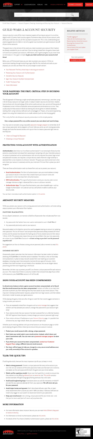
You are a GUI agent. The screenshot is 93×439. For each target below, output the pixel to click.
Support (17, 4)
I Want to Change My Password (15, 136)
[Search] (40, 15)
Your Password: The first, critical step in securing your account (25, 70)
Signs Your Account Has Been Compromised (20, 79)
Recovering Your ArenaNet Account (77, 41)
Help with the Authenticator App (76, 39)
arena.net (37, 375)
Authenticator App (12, 185)
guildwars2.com (28, 375)
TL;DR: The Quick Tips (13, 82)
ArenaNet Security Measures (15, 76)
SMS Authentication (12, 180)
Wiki (46, 4)
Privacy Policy (20, 433)
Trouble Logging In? (72, 37)
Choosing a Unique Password (15, 139)
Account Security (67, 23)
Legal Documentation (31, 433)
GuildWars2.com (29, 4)
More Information (11, 85)
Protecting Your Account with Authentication (20, 73)
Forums (40, 4)
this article (41, 194)
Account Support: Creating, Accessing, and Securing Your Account (38, 23)
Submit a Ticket (75, 5)
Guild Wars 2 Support (9, 23)
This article (47, 375)
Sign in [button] (89, 5)
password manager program (39, 125)
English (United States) (57, 4)
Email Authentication (13, 172)
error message (42, 305)
